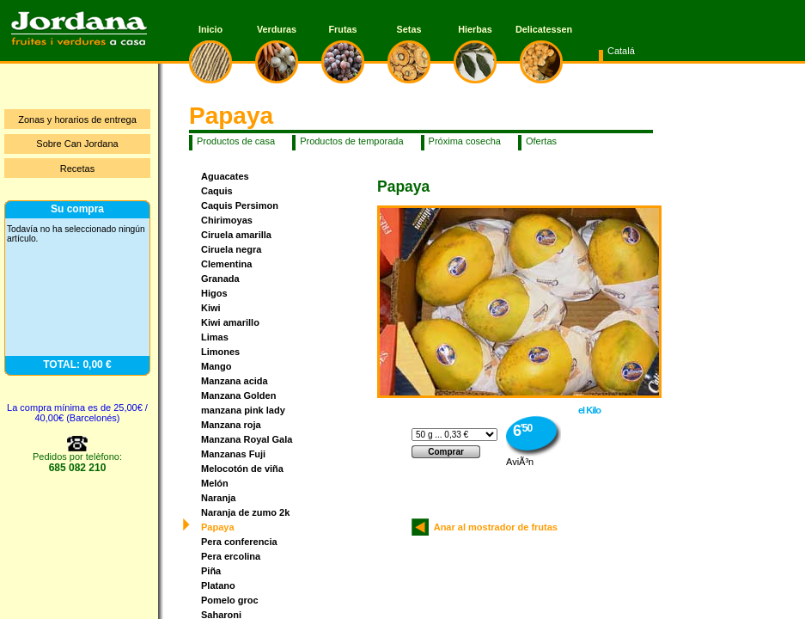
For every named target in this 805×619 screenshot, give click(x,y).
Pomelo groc (230, 600)
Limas (215, 337)
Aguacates (225, 176)
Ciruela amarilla (236, 235)
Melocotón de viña (242, 468)
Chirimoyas (227, 220)
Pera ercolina (230, 556)
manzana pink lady (243, 410)
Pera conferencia (239, 541)
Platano (218, 585)
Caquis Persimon (239, 205)
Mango (216, 366)
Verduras (276, 29)
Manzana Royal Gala (246, 439)
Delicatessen (541, 29)
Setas (409, 29)
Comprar (446, 452)
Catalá (621, 51)
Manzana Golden (238, 395)
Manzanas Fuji (233, 454)
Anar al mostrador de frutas (493, 527)
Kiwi (211, 308)
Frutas (343, 29)
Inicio (210, 29)
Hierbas (475, 29)
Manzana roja (231, 425)
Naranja (218, 498)
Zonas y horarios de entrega (77, 119)
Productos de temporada (351, 141)
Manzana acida (234, 381)
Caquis (217, 191)
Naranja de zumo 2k (245, 512)
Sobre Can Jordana (77, 143)
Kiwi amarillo (230, 322)
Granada (220, 278)
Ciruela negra (231, 249)
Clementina (226, 264)
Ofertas (541, 141)
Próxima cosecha (465, 141)
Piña (211, 571)
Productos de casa (236, 141)
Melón (215, 483)
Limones (220, 351)
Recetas (77, 168)
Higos (214, 293)
